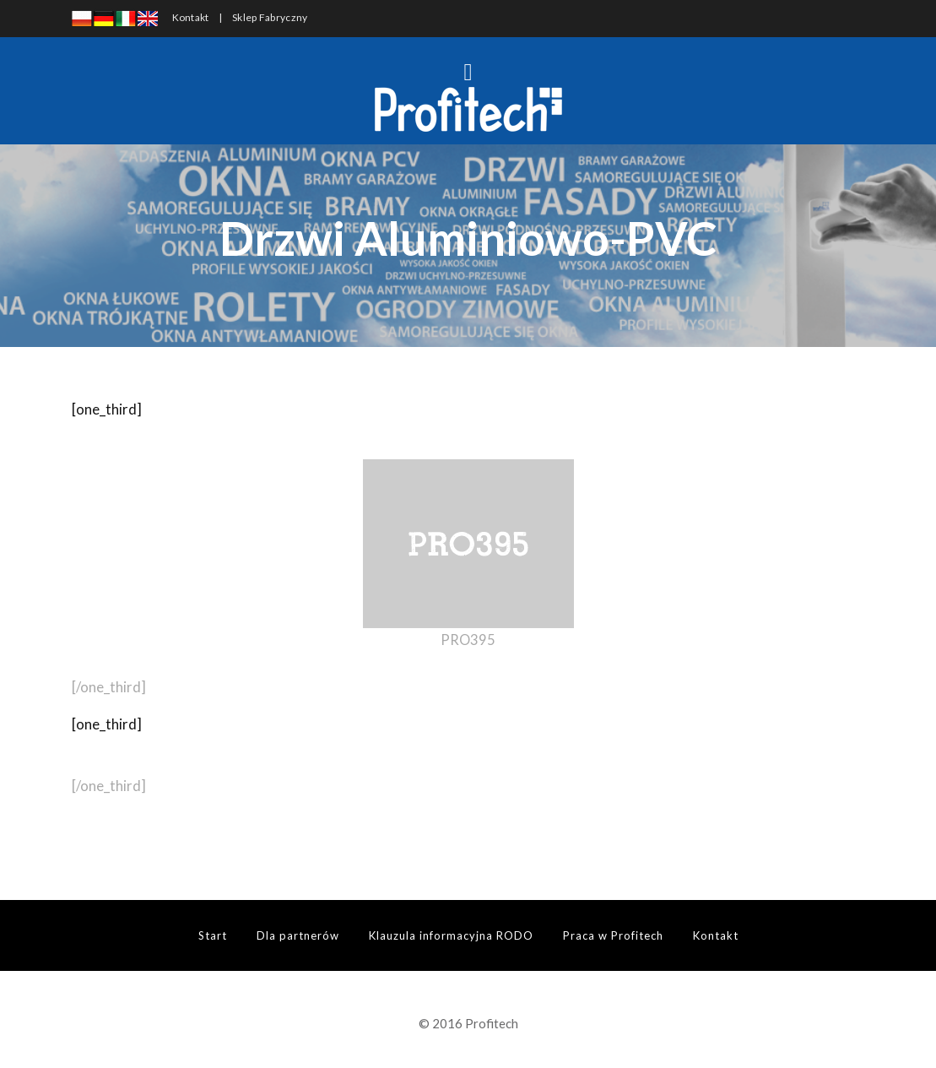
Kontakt (190, 17)
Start (212, 935)
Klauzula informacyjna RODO (451, 935)
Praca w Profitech (613, 935)
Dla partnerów (298, 935)
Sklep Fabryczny (270, 17)
